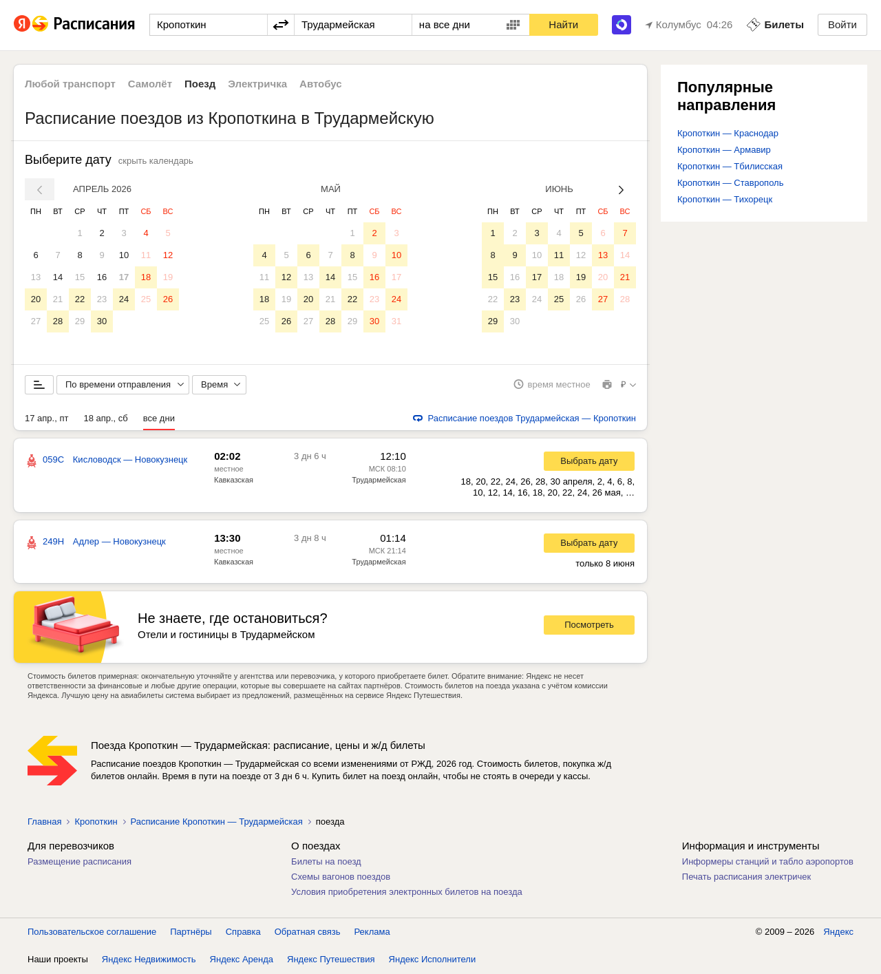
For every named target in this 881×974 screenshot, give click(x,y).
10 (124, 255)
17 (124, 277)
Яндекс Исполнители (432, 960)
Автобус (320, 83)
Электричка (257, 83)
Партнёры (190, 932)
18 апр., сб (105, 419)
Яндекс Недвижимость (149, 960)
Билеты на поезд (326, 862)
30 (102, 321)
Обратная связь (308, 932)
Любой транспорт (70, 83)
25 (146, 299)
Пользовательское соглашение (92, 932)
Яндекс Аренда (241, 960)
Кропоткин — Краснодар (727, 133)
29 (80, 321)
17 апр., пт (46, 419)
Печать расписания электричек (746, 877)
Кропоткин (95, 822)
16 (102, 277)
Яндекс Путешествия (331, 960)
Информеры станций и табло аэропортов (767, 862)
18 (146, 277)
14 (58, 277)
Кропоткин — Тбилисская (730, 166)
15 (80, 277)
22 (80, 299)
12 (168, 255)
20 (36, 299)
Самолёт (150, 83)
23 (102, 299)
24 (124, 299)
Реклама (372, 932)
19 (168, 277)
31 (396, 321)
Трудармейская (378, 480)
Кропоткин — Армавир (724, 150)
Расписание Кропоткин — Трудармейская (217, 822)
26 (168, 299)
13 (36, 277)
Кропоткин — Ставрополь (730, 183)
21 (58, 299)
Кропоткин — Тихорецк (724, 199)
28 (58, 321)
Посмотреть (589, 626)
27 (36, 321)
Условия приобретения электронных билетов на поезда (406, 892)
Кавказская (233, 480)
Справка (243, 932)
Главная (44, 822)
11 (146, 255)
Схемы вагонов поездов (340, 877)
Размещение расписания (79, 862)
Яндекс (838, 932)
